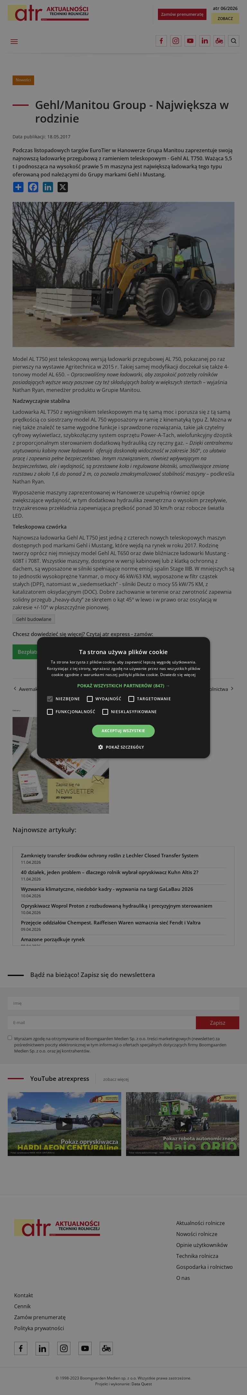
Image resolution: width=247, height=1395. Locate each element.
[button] (123, 686)
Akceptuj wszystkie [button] (123, 730)
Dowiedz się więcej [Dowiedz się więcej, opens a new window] (178, 674)
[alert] (123, 697)
